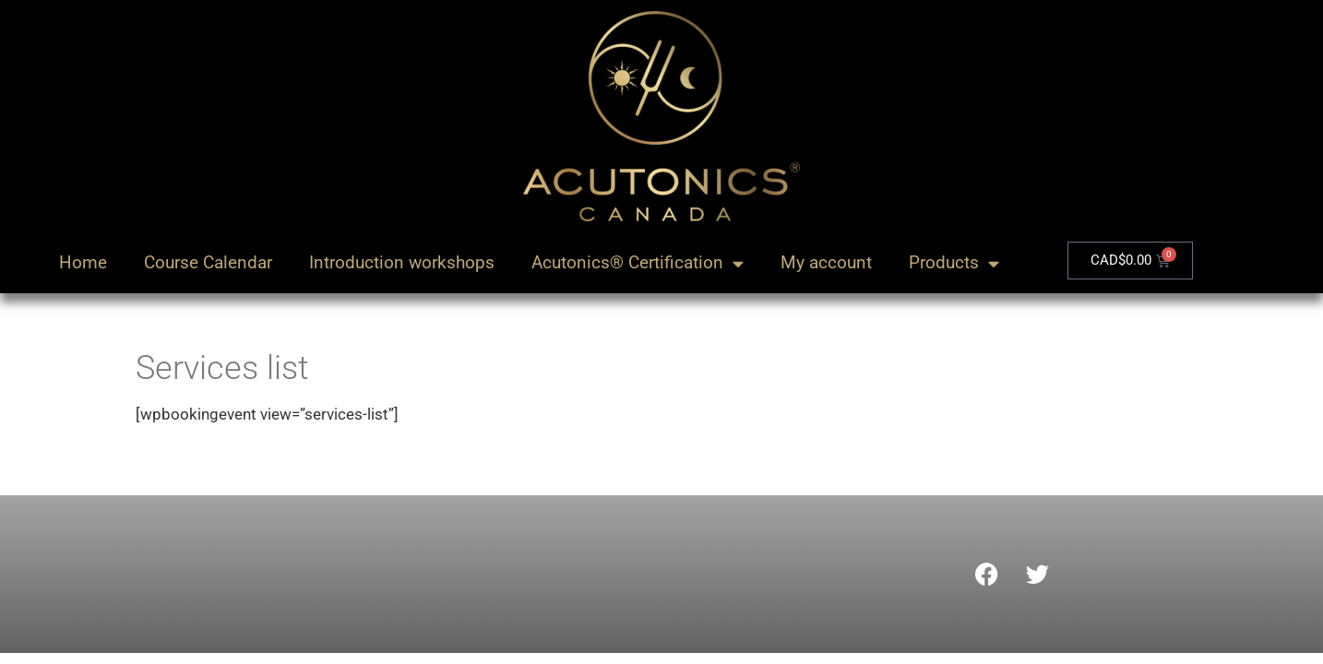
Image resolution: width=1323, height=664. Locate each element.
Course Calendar (208, 262)
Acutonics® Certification (637, 263)
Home (83, 262)
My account (826, 262)
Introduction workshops (402, 262)
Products (954, 263)
